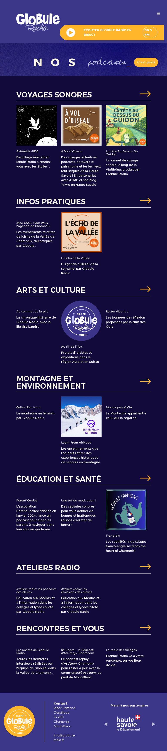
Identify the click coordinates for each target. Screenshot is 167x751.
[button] (158, 13)
